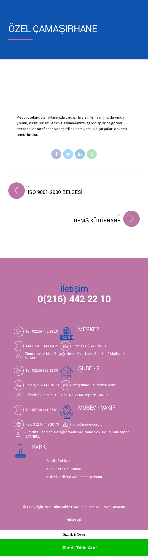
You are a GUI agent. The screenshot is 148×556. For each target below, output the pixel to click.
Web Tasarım (114, 507)
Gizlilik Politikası (59, 461)
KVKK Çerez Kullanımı (63, 469)
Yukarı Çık (74, 520)
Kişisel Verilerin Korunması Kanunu (74, 477)
